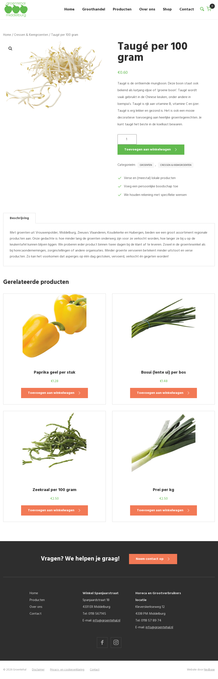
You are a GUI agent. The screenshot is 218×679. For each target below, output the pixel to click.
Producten (122, 9)
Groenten (146, 165)
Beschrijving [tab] (19, 218)
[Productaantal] (127, 139)
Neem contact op (151, 559)
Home (69, 9)
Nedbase (209, 669)
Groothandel (93, 9)
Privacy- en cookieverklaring (67, 669)
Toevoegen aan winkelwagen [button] (51, 393)
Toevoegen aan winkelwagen (147, 149)
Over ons (147, 9)
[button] (10, 48)
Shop (167, 9)
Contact (186, 9)
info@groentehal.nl (106, 620)
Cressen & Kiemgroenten (31, 35)
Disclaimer (38, 669)
